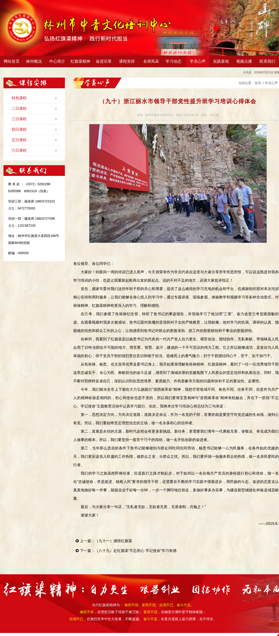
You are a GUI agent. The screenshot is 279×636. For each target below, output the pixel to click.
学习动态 (174, 61)
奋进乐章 (105, 61)
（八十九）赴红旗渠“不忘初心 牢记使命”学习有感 (135, 551)
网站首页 (12, 61)
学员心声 (198, 61)
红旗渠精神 (81, 61)
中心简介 (58, 61)
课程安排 (128, 61)
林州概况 (35, 61)
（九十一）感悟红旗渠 (113, 541)
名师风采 (151, 61)
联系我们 (267, 61)
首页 (258, 83)
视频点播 (244, 61)
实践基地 (221, 61)
